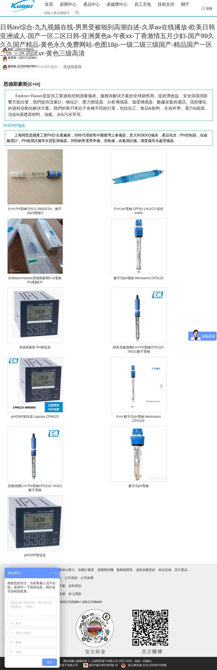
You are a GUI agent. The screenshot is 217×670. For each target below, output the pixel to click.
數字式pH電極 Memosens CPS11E (139, 278)
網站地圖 (68, 661)
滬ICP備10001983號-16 (103, 665)
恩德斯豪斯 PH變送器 (34, 347)
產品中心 (91, 4)
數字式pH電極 (139, 486)
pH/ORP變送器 (35, 555)
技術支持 (166, 4)
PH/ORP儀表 (47, 67)
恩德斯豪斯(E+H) (21, 84)
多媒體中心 (117, 4)
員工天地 (142, 4)
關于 (185, 4)
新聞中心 (68, 4)
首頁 (49, 4)
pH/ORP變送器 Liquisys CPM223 (35, 416)
